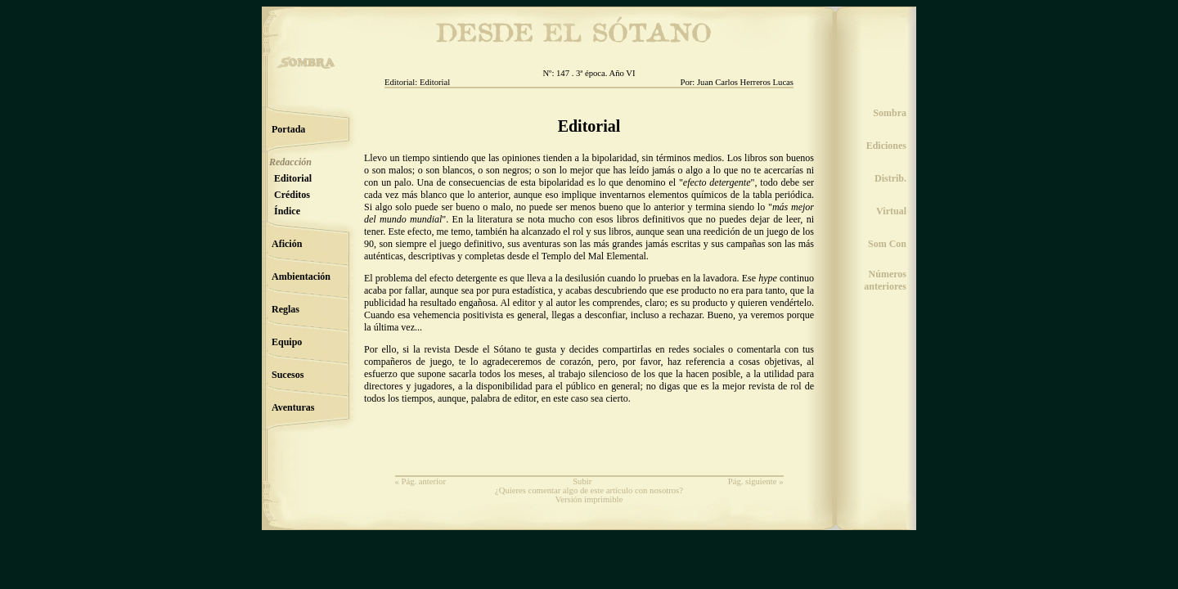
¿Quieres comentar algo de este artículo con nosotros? (589, 490)
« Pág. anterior (420, 481)
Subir (582, 481)
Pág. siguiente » (756, 481)
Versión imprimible (589, 499)
